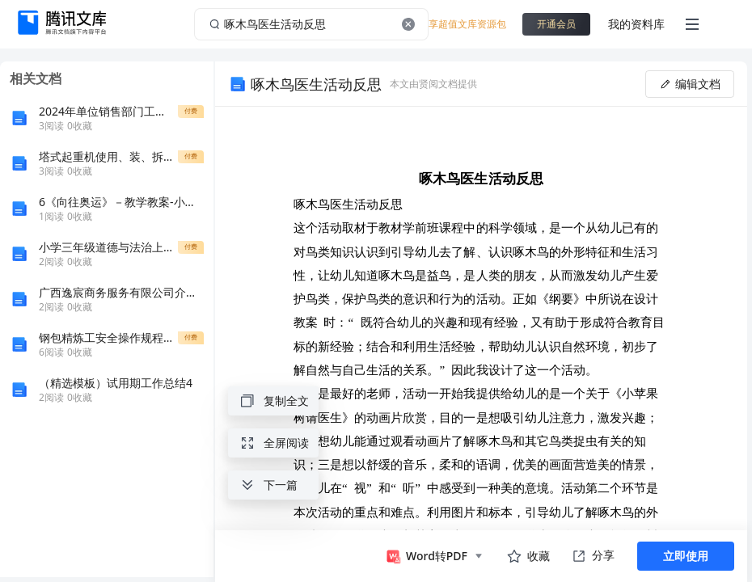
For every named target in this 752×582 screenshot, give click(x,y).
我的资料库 (636, 24)
